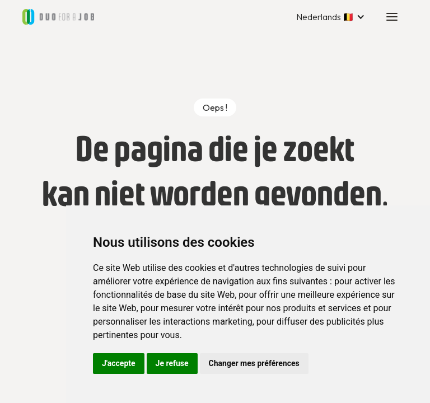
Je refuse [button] (172, 363)
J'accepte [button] (118, 363)
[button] (330, 17)
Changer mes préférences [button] (254, 363)
